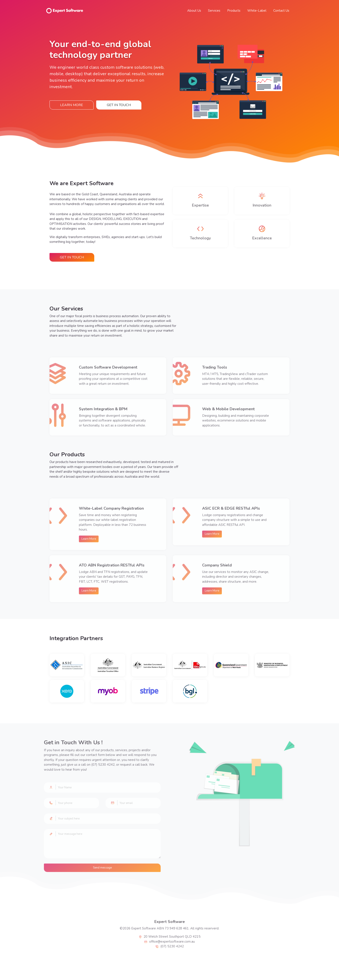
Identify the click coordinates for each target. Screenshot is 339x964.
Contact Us (281, 10)
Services (214, 10)
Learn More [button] (71, 105)
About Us (194, 10)
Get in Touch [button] (119, 105)
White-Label (256, 10)
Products (233, 10)
